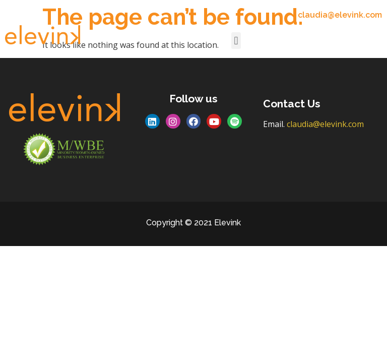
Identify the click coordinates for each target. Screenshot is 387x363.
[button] (236, 40)
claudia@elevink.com (325, 124)
